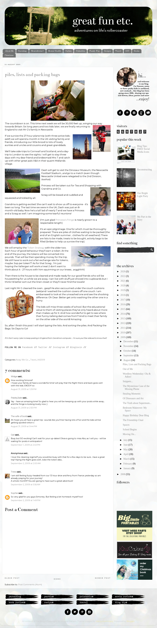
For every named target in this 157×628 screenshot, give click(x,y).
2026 (123, 271)
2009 (123, 337)
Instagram (59, 347)
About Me (9, 51)
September (128, 355)
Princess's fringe (65, 219)
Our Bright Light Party (142, 194)
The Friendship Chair (133, 420)
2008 (123, 474)
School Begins (130, 429)
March (126, 458)
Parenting (22, 51)
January (127, 468)
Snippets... (128, 381)
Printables (80, 51)
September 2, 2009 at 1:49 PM (25, 500)
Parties (68, 51)
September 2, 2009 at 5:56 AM (25, 484)
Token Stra (33, 247)
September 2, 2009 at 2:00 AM (26, 463)
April (126, 454)
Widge (14, 376)
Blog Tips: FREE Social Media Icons (143, 149)
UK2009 (41, 360)
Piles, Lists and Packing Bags (32, 74)
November (128, 346)
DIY (127, 51)
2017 (123, 299)
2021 (123, 280)
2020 (123, 285)
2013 (123, 318)
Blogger (131, 621)
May (125, 449)
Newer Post (103, 578)
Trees (13, 472)
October (127, 350)
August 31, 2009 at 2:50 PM (24, 408)
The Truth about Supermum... (137, 403)
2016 (123, 304)
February (128, 463)
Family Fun (94, 51)
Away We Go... (22, 360)
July (125, 440)
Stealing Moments (131, 393)
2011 (123, 328)
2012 (123, 323)
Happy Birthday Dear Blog (136, 415)
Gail (12, 435)
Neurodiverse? (37, 51)
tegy (42, 247)
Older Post (12, 578)
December (128, 341)
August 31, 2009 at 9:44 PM (24, 426)
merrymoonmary (104, 621)
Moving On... (129, 434)
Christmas (9, 55)
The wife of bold (19, 416)
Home (57, 579)
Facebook (27, 347)
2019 (123, 290)
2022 (123, 276)
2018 (123, 295)
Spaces (126, 424)
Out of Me (128, 369)
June (125, 444)
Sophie (14, 493)
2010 (123, 332)
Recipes (107, 51)
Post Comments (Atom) (30, 584)
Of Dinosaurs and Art (133, 398)
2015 (123, 309)
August (127, 360)
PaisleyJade (16, 398)
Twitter (43, 347)
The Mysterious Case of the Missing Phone (136, 387)
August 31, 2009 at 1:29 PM (23, 389)
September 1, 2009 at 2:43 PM (25, 445)
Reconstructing (144, 169)
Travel (118, 51)
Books (136, 51)
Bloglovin (76, 347)
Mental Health (54, 51)
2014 (123, 313)
